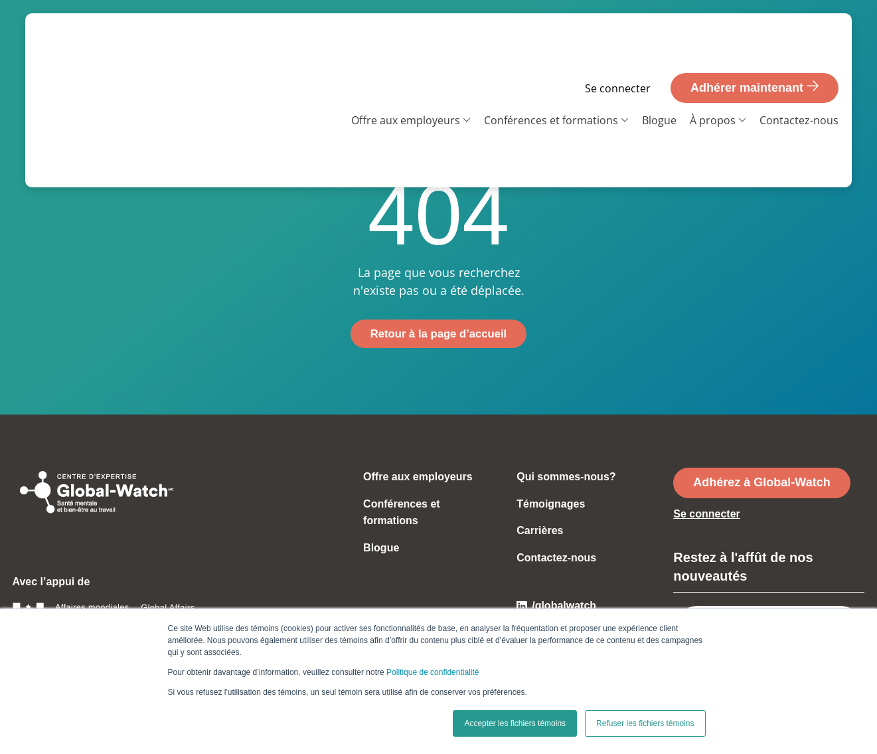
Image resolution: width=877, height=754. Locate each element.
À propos (713, 73)
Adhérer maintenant (754, 40)
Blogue (659, 73)
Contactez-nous (798, 73)
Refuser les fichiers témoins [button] (645, 723)
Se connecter (618, 42)
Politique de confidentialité (432, 672)
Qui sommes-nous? (566, 478)
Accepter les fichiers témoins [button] (515, 723)
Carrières (540, 531)
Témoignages (551, 505)
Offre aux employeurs (405, 73)
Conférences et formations (551, 73)
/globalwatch (556, 607)
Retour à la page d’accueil (438, 334)
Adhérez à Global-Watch (761, 483)
